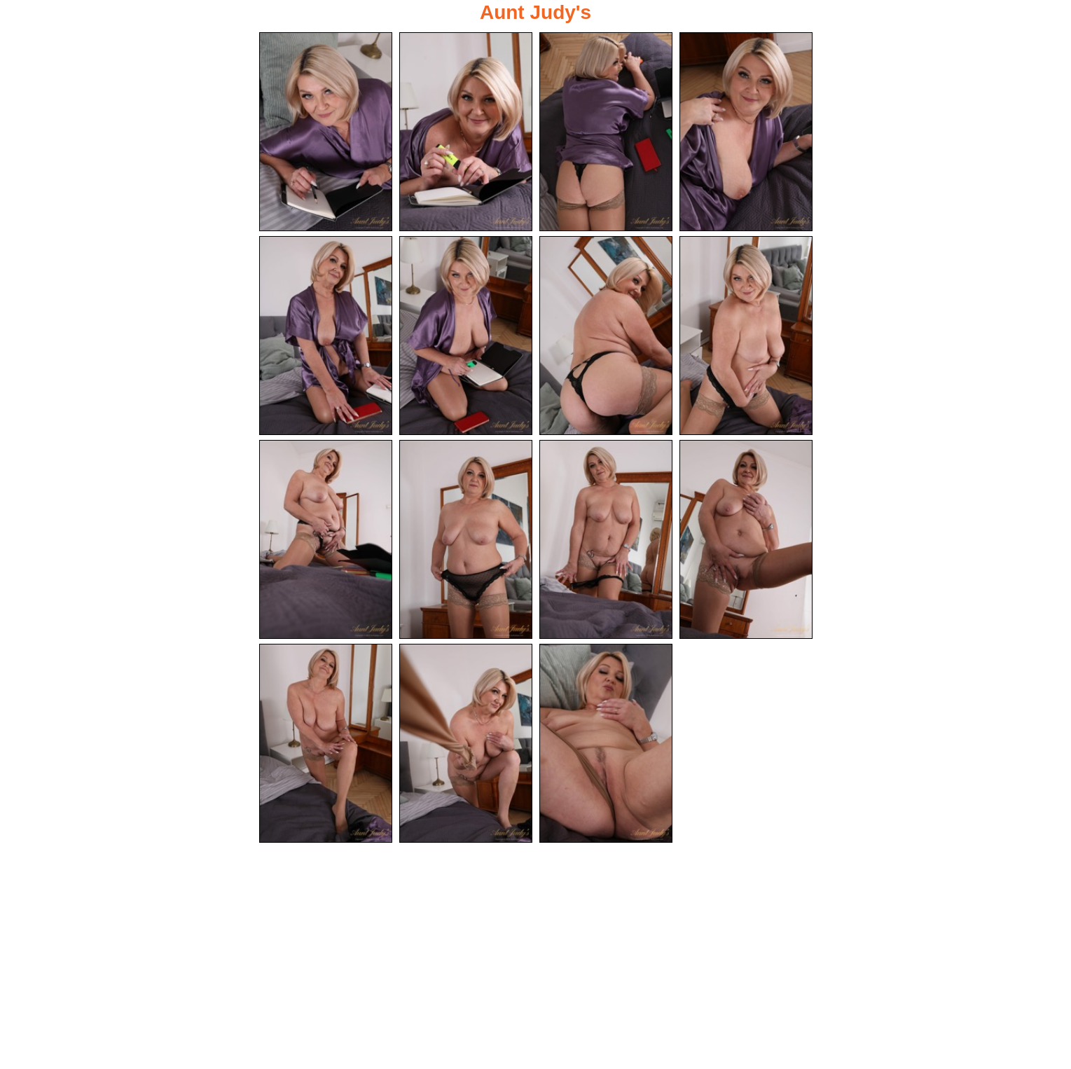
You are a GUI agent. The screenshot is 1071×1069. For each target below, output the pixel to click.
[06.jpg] (465, 335)
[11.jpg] (605, 539)
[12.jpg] (746, 539)
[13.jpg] (325, 743)
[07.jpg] (605, 335)
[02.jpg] (465, 131)
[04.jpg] (746, 131)
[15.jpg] (605, 743)
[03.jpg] (605, 131)
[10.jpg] (465, 539)
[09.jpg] (325, 539)
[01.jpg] (325, 131)
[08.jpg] (746, 335)
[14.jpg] (465, 743)
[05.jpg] (325, 335)
